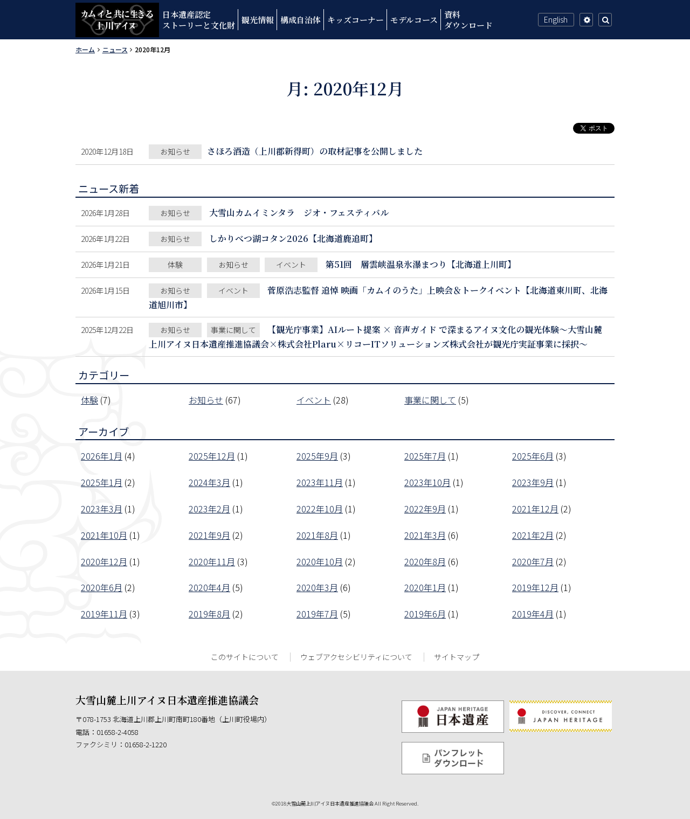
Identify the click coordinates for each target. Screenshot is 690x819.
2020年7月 (533, 561)
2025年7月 (425, 455)
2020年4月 (209, 587)
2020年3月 (317, 587)
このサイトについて (245, 656)
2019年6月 (425, 613)
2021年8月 (317, 535)
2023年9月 (533, 482)
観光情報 (258, 19)
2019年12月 (535, 587)
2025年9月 (317, 455)
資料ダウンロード (468, 20)
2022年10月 (319, 508)
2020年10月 (319, 561)
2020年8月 (425, 561)
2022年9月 (425, 508)
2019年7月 (317, 613)
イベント (313, 399)
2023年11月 (319, 482)
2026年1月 (101, 455)
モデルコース (414, 19)
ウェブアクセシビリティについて (356, 656)
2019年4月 (533, 613)
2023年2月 (209, 508)
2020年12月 (104, 561)
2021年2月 (533, 535)
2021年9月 (209, 535)
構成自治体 (300, 19)
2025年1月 (101, 482)
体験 (89, 399)
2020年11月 (212, 561)
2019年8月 (209, 613)
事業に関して (430, 399)
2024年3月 (209, 482)
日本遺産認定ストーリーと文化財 (198, 20)
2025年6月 (533, 455)
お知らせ (206, 399)
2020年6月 (101, 587)
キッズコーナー (355, 19)
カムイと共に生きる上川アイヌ (117, 20)
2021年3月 (425, 535)
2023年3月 (101, 508)
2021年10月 (104, 535)
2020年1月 (425, 587)
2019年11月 (104, 613)
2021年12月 (535, 508)
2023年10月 (427, 482)
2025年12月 (212, 455)
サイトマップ (456, 656)
